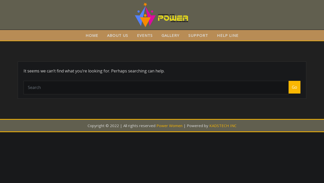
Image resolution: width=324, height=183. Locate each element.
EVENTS (145, 35)
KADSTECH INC (222, 125)
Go (294, 87)
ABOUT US (117, 35)
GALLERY (170, 35)
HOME (92, 35)
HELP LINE (227, 35)
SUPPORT (198, 35)
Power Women (169, 125)
